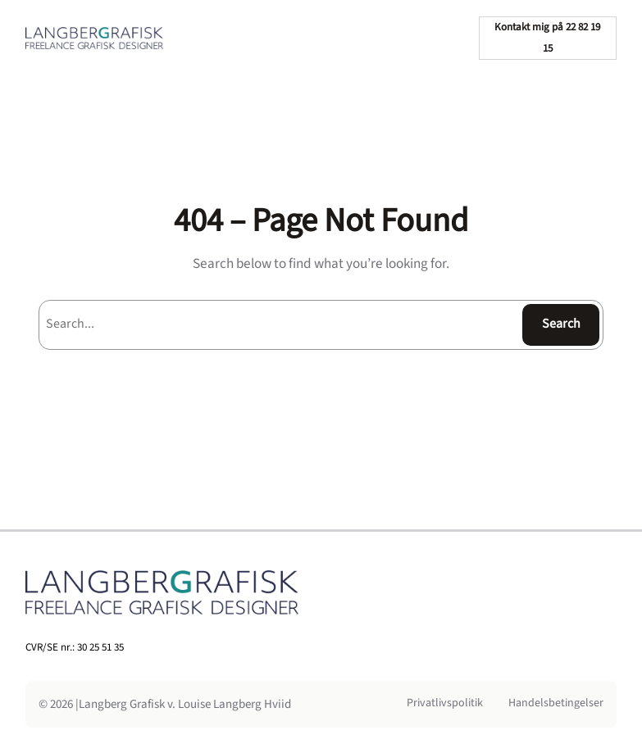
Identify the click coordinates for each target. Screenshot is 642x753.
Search (561, 324)
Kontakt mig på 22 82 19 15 (547, 38)
